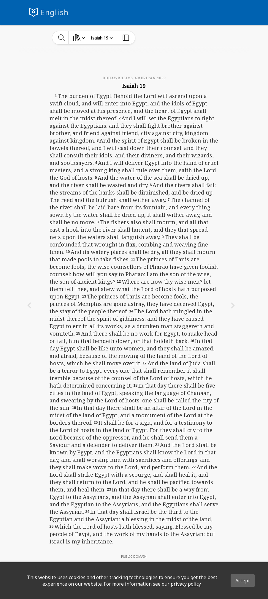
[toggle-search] (62, 37)
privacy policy (186, 584)
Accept (242, 580)
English (54, 12)
